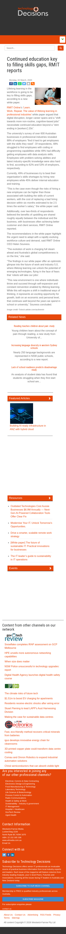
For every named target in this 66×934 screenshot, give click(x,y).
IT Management (12, 806)
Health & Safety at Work (16, 801)
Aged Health (10, 815)
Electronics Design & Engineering (20, 784)
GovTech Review (12, 812)
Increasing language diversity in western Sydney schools (34, 346)
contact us (6, 909)
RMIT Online (14, 107)
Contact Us (20, 915)
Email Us (6, 843)
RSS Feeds (45, 915)
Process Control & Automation (18, 795)
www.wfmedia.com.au (12, 840)
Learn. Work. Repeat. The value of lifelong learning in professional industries (32, 111)
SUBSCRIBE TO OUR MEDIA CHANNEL (33, 886)
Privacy (56, 915)
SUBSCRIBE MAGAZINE (33, 899)
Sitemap (16, 918)
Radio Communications (15, 798)
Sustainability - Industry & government (22, 803)
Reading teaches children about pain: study (34, 326)
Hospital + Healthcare (15, 809)
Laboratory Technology (15, 789)
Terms (7, 918)
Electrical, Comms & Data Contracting (22, 781)
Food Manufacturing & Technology (20, 787)
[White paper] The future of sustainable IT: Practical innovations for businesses (30, 546)
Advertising (33, 915)
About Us (8, 915)
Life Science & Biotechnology (18, 792)
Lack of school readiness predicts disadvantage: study (34, 368)
